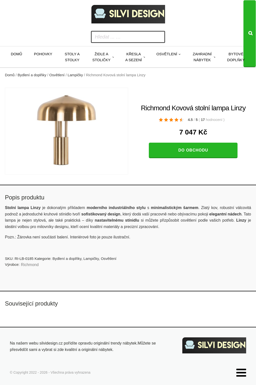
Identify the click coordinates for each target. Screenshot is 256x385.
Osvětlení (166, 54)
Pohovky (43, 54)
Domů (16, 54)
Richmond (30, 265)
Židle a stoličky (101, 57)
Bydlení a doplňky (32, 75)
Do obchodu (193, 150)
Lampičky (75, 75)
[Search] (249, 33)
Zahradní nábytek (202, 57)
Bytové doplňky (236, 57)
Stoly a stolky (72, 57)
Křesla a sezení (133, 57)
